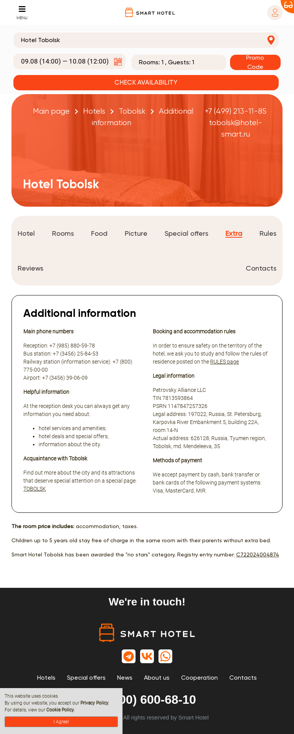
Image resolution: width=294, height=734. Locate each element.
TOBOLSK (34, 489)
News (124, 677)
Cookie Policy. (60, 710)
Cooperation (199, 677)
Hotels (94, 111)
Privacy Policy (94, 703)
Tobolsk (132, 111)
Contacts (243, 677)
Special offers (86, 677)
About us (157, 677)
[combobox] (146, 40)
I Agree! (61, 721)
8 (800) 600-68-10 (147, 699)
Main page (51, 111)
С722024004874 (257, 554)
